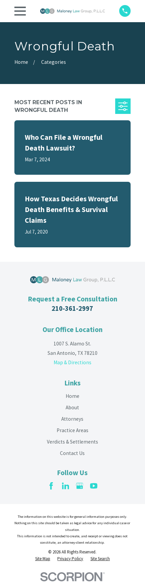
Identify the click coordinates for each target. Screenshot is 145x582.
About (72, 407)
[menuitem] (42, 559)
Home (72, 396)
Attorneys (72, 419)
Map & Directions (72, 362)
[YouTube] (93, 486)
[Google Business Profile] (79, 486)
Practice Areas (72, 430)
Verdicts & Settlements (72, 442)
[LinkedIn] (65, 486)
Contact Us (72, 453)
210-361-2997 (72, 308)
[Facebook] (51, 486)
